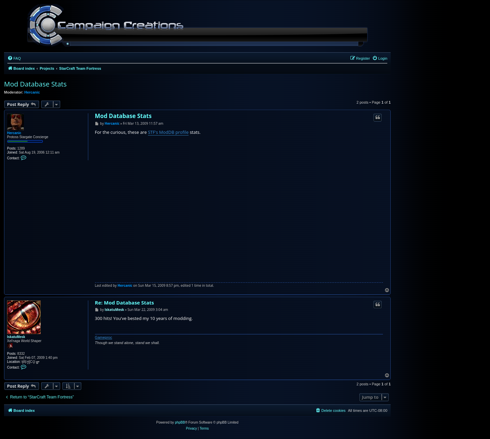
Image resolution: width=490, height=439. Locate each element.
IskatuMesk (16, 337)
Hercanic (32, 92)
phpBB (180, 422)
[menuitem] (14, 58)
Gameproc (103, 337)
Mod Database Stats (35, 84)
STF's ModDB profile (168, 132)
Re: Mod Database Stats (124, 302)
